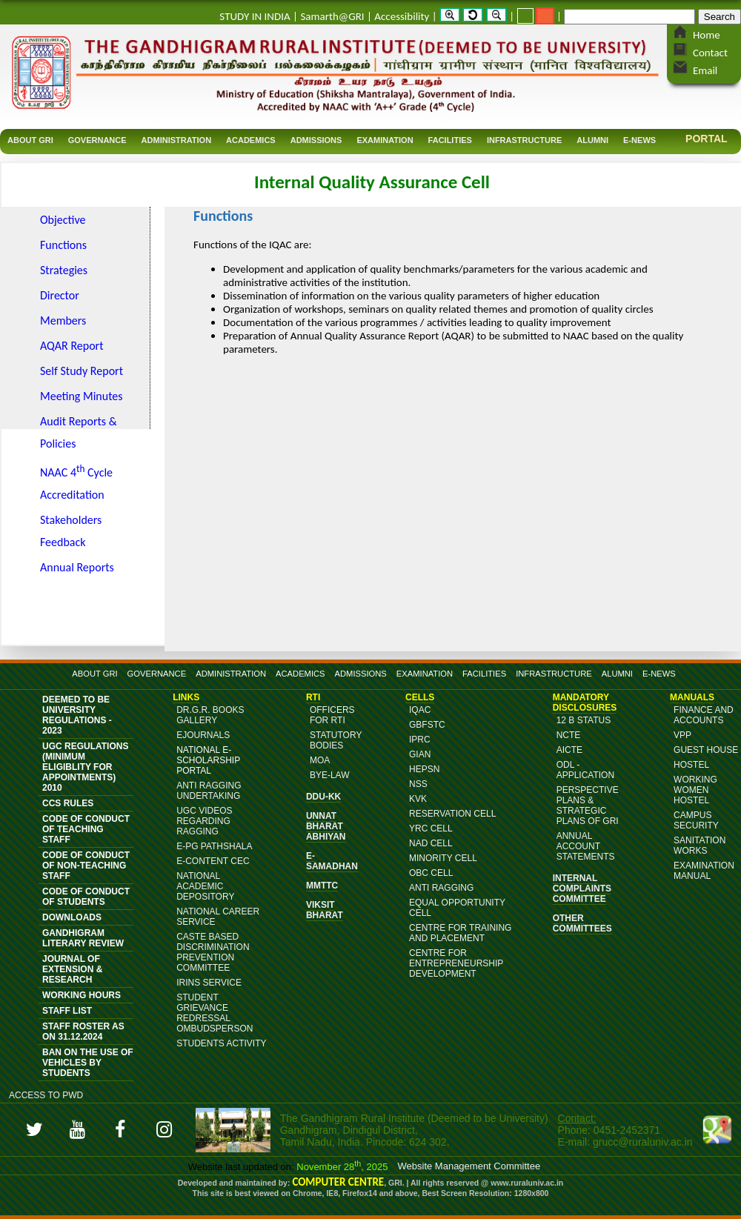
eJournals (203, 735)
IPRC (420, 739)
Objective (63, 220)
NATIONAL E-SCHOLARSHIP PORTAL (208, 760)
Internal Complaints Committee (582, 888)
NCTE (568, 735)
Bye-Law (330, 775)
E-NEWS (659, 673)
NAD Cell (431, 843)
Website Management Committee (469, 1166)
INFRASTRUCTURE (554, 673)
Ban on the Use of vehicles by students (87, 1062)
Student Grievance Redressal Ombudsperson (214, 1013)
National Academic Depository (205, 886)
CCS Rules (67, 803)
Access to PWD (46, 1095)
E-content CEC (212, 861)
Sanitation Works (699, 845)
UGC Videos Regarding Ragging (204, 821)
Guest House (706, 750)
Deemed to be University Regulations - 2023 (77, 715)
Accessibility (401, 16)
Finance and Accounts (704, 715)
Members (63, 320)
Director (59, 295)
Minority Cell (443, 858)
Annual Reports (77, 567)
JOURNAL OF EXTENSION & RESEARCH (72, 969)
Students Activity (221, 1043)
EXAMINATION (424, 673)
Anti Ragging (441, 888)
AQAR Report (72, 346)
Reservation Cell (452, 813)
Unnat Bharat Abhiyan (326, 826)
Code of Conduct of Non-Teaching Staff (86, 865)
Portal (706, 139)
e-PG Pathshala (214, 846)
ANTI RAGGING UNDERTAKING (208, 790)
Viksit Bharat (324, 910)
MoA (320, 760)
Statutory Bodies (336, 740)
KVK (418, 799)
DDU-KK (323, 796)
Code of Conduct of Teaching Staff (86, 829)
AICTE (569, 750)
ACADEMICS (300, 673)
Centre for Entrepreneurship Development (456, 963)
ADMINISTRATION (231, 673)
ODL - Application (585, 770)
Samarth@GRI (332, 16)
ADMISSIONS (361, 673)
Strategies (63, 270)
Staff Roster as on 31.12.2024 (83, 1031)
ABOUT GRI (94, 673)
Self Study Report (81, 371)
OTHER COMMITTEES (582, 923)
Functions (63, 245)
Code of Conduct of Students (86, 896)
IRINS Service (209, 982)
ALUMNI (617, 673)
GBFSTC (427, 725)
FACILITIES (484, 673)
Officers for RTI (332, 715)
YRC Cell (431, 828)
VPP (682, 735)
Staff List (67, 1011)
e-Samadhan (332, 861)
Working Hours (81, 995)
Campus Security (696, 820)
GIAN (420, 754)
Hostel (691, 765)
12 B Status (583, 720)
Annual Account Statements (585, 846)
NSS (418, 784)
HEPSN (424, 769)
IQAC (420, 710)
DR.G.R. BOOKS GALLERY (210, 715)
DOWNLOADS (72, 917)
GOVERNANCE (157, 673)
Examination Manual (704, 870)
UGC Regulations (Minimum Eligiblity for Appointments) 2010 (85, 767)
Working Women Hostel (695, 790)
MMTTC (322, 885)
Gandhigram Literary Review (83, 938)
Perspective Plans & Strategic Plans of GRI (587, 805)
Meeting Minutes (81, 396)
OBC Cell (431, 873)
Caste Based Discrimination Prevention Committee (212, 952)
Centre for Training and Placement (460, 933)
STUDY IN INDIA (254, 16)
